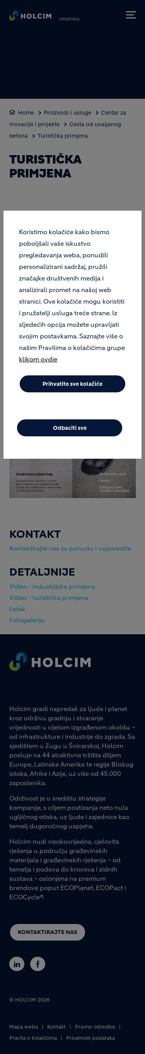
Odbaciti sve (70, 432)
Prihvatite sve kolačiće (72, 388)
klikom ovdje (38, 363)
